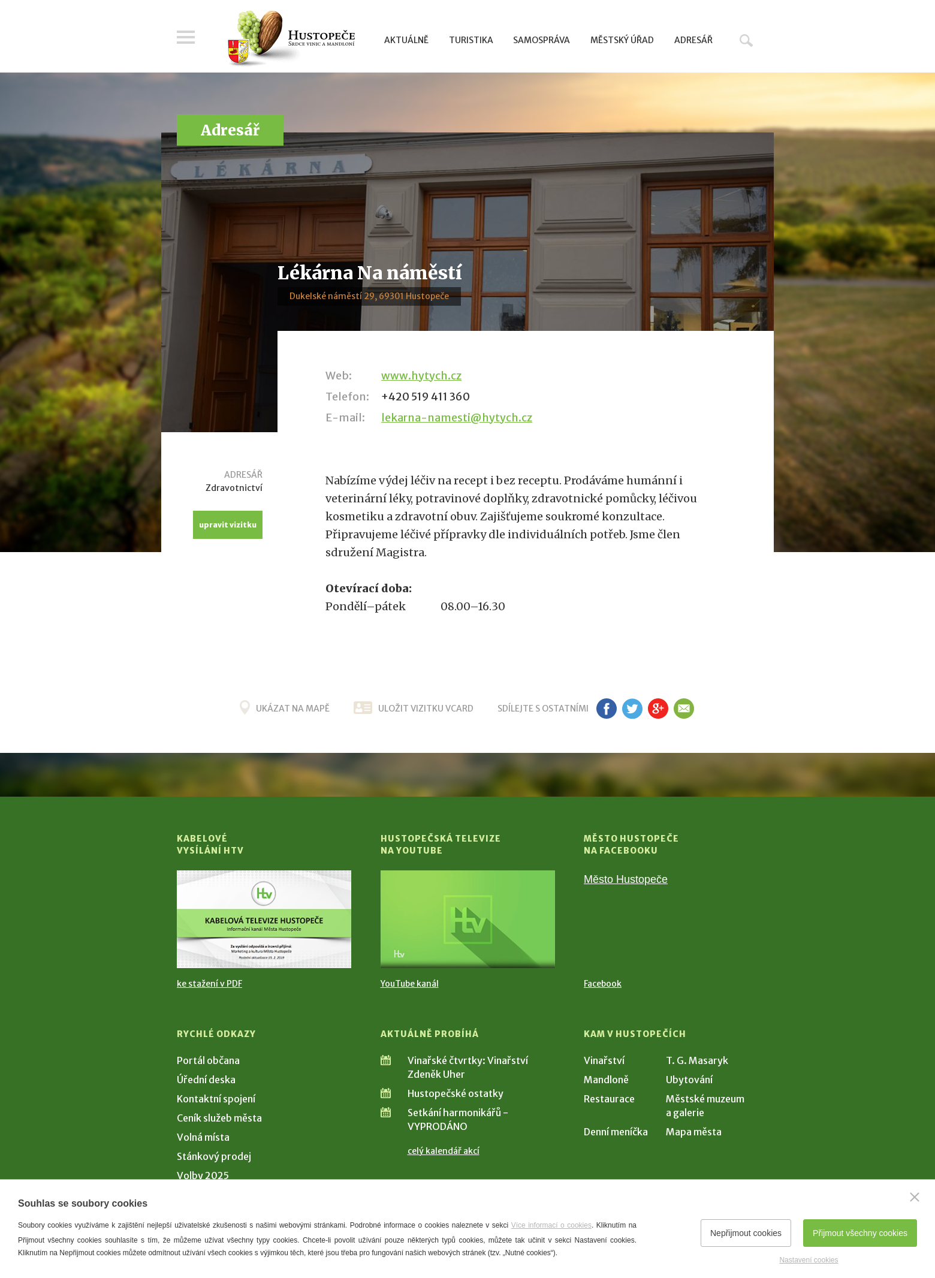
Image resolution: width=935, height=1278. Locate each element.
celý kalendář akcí (443, 1151)
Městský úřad (622, 40)
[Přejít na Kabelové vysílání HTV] (264, 919)
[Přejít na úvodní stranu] (291, 39)
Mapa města (694, 1132)
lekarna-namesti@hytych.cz (456, 417)
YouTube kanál (410, 983)
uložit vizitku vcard (425, 708)
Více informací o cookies (551, 1225)
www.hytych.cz (421, 375)
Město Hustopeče (626, 879)
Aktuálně (406, 40)
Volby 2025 (203, 1175)
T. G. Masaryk (697, 1060)
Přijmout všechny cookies (860, 1233)
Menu (186, 37)
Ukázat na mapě (293, 708)
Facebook (603, 983)
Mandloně (606, 1080)
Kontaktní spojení (216, 1099)
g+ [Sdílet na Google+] (658, 708)
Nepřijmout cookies (746, 1233)
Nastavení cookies (808, 1260)
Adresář (693, 40)
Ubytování (689, 1080)
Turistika (471, 40)
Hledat (746, 40)
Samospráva (541, 40)
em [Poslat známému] (683, 708)
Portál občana (208, 1060)
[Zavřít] (914, 1197)
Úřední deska (206, 1080)
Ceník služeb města (219, 1118)
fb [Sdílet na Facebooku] (606, 708)
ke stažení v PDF (209, 983)
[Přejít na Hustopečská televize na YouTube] (468, 919)
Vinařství (604, 1060)
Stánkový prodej (214, 1156)
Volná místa (203, 1137)
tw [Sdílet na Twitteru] (632, 708)
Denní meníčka (616, 1132)
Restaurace (609, 1099)
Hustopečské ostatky (455, 1093)
